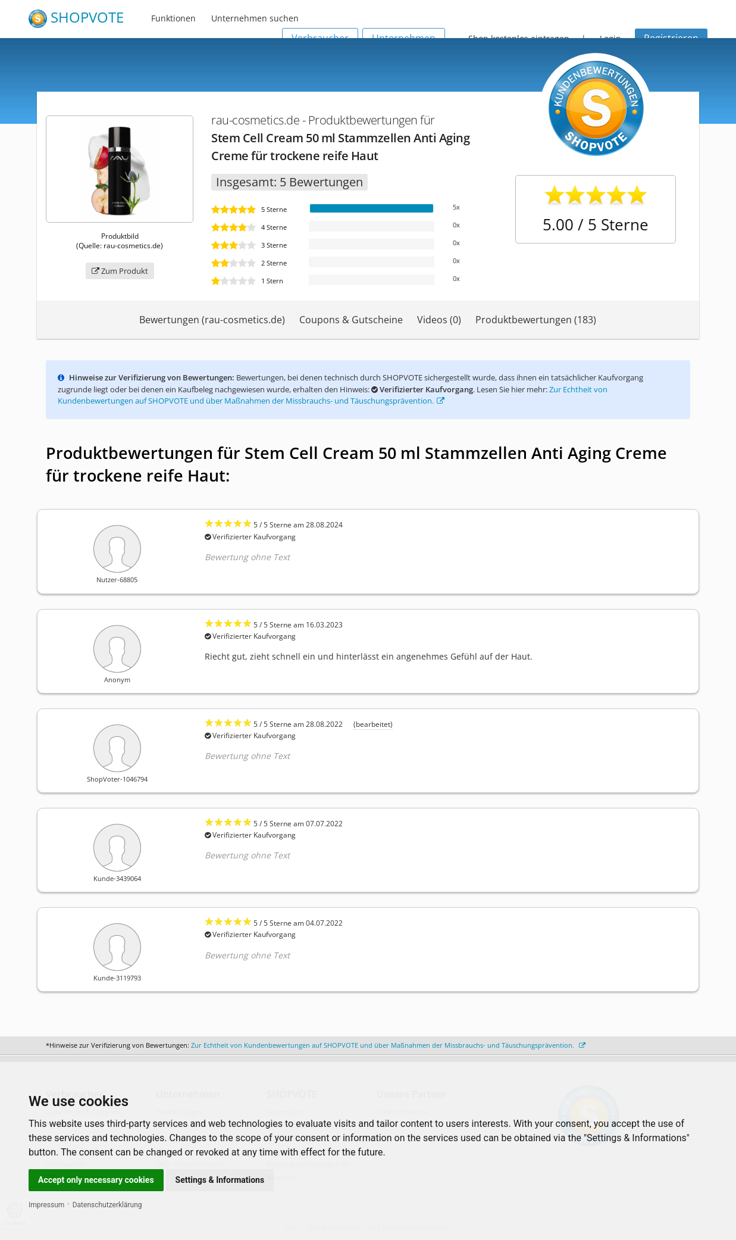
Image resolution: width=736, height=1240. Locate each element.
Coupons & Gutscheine (351, 319)
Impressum (46, 1205)
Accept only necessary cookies (96, 1180)
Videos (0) (439, 319)
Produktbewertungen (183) (535, 319)
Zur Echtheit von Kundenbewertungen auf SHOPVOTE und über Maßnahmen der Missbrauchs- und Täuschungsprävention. (332, 395)
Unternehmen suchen (255, 18)
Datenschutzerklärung (107, 1205)
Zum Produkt (120, 271)
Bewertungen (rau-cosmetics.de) (212, 319)
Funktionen (173, 18)
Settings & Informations (220, 1180)
